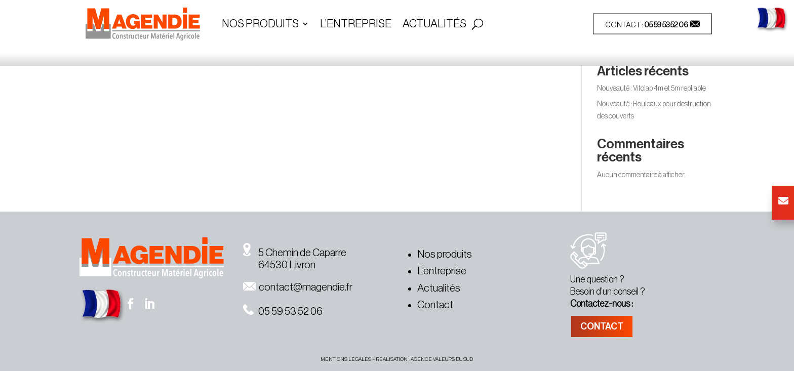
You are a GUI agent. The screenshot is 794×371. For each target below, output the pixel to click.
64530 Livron (279, 265)
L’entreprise (355, 24)
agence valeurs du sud (442, 359)
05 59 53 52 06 (666, 25)
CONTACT (601, 326)
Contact (435, 305)
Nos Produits (260, 24)
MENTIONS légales (346, 359)
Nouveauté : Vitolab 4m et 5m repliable (651, 88)
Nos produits (444, 254)
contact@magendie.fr (297, 287)
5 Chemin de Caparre (294, 253)
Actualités (434, 24)
